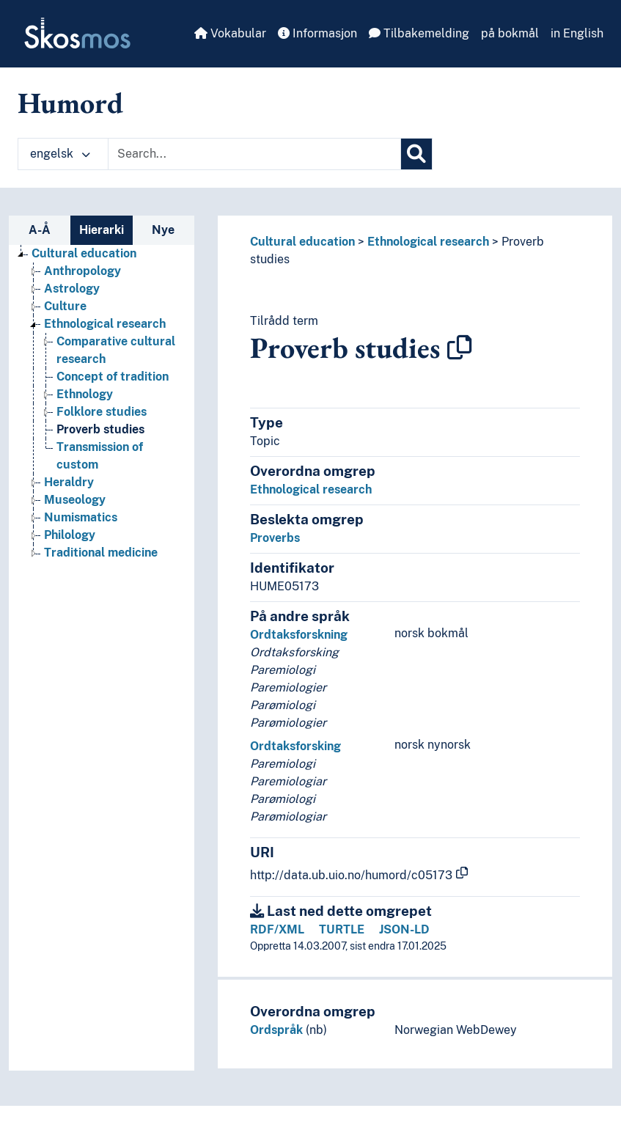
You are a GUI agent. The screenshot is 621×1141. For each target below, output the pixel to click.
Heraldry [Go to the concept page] (69, 482)
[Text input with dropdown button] (254, 154)
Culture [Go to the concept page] (65, 306)
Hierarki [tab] (101, 230)
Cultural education (302, 242)
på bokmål (510, 33)
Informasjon (317, 33)
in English (577, 33)
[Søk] (416, 154)
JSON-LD (404, 929)
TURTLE (341, 929)
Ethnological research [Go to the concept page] (105, 324)
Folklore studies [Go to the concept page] (101, 412)
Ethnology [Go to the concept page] (84, 394)
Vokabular (230, 33)
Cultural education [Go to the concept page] (84, 253)
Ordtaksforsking (295, 746)
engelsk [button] (60, 154)
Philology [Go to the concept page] (69, 535)
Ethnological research (428, 242)
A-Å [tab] (40, 230)
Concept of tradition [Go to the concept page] (112, 377)
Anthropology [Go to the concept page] (82, 271)
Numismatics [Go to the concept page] (80, 517)
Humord (70, 103)
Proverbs (275, 538)
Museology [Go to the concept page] (75, 500)
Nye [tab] (163, 230)
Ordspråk (276, 1030)
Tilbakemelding (419, 33)
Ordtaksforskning (299, 635)
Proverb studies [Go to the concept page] (100, 429)
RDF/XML (277, 929)
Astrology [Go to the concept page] (72, 289)
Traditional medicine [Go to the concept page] (101, 553)
